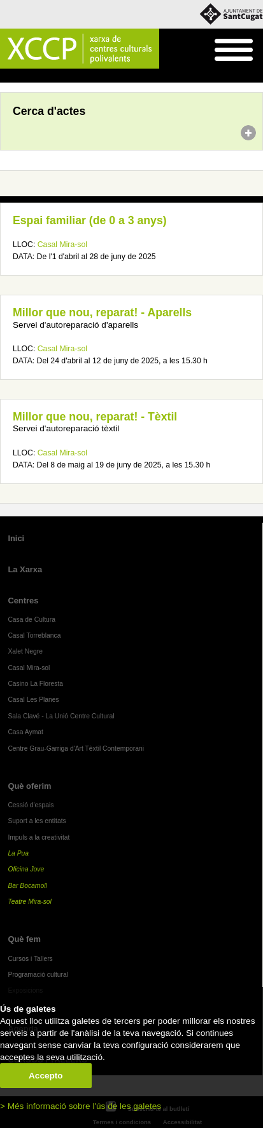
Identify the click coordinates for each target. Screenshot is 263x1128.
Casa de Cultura (31, 619)
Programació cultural (38, 974)
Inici (6, 76)
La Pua (18, 853)
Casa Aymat (25, 731)
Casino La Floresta (35, 683)
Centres (23, 600)
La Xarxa (25, 569)
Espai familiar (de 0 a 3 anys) (90, 220)
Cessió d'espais (30, 805)
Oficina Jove (26, 869)
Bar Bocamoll (27, 885)
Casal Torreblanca (34, 635)
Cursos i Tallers (30, 958)
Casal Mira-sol (62, 244)
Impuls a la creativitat (38, 837)
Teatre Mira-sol (30, 901)
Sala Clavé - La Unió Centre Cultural (61, 716)
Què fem (24, 939)
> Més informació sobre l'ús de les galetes (80, 1106)
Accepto (46, 1075)
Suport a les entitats (37, 820)
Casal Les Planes (33, 699)
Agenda (34, 76)
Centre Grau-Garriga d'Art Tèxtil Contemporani (76, 748)
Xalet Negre (25, 651)
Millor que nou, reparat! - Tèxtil (95, 416)
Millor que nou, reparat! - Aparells (102, 312)
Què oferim (29, 786)
